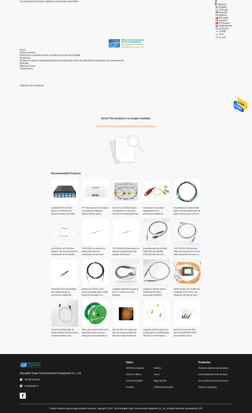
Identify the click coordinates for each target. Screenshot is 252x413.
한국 (221, 34)
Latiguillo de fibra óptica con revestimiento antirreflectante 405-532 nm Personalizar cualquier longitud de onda (156, 332)
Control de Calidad (70, 55)
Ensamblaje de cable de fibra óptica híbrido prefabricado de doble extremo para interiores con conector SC (187, 211)
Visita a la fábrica (51, 55)
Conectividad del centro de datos (72, 60)
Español (223, 20)
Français (223, 9)
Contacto (130, 387)
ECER (199, 408)
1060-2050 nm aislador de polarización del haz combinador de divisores (93, 251)
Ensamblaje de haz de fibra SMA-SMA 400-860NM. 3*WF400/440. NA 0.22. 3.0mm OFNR (155, 251)
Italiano (223, 15)
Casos (32, 65)
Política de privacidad (163, 387)
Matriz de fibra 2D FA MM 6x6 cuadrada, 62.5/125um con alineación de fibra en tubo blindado (187, 292)
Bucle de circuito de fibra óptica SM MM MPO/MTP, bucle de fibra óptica (185, 332)
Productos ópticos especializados (37, 60)
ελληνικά (224, 28)
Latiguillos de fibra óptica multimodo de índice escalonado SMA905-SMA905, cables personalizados (154, 292)
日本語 (222, 31)
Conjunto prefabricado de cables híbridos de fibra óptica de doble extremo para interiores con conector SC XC (64, 332)
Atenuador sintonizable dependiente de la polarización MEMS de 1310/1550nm (153, 211)
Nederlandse (225, 25)
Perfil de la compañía (31, 55)
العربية (222, 37)
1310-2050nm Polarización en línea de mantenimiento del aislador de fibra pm (125, 251)
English (223, 7)
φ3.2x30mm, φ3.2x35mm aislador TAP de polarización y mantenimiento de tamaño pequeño (64, 251)
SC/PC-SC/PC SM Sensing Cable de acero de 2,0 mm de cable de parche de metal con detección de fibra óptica (187, 251)
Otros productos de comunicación (106, 60)
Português (224, 23)
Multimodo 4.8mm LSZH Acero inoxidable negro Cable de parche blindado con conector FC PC (95, 292)
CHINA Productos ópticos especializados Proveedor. (73, 408)
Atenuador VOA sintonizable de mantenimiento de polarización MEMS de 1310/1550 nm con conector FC (64, 292)
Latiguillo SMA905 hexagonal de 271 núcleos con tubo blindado (125, 292)
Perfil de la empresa (135, 368)
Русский (223, 17)
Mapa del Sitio (160, 381)
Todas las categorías (207, 387)
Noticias (24, 65)
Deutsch (223, 12)
